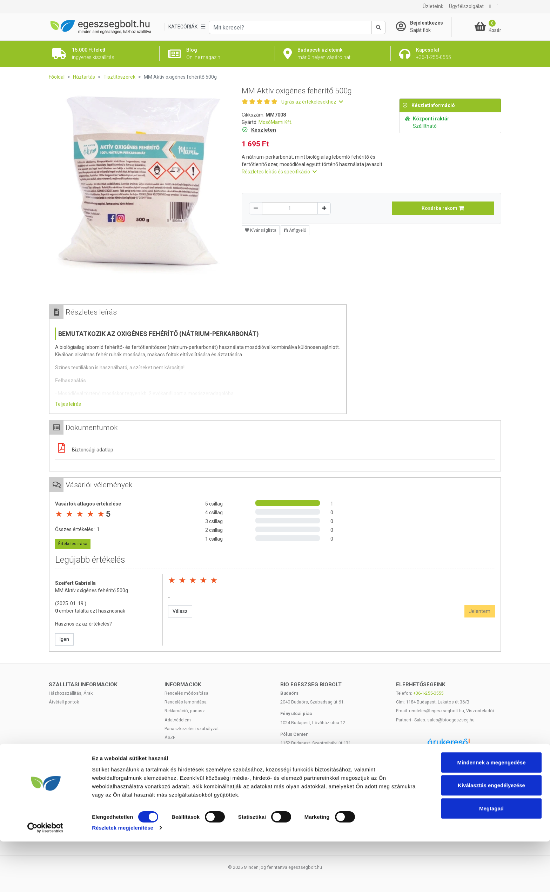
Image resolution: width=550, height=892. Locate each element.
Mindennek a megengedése (491, 812)
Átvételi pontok (64, 702)
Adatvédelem (178, 719)
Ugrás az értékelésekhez (312, 102)
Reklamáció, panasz (185, 710)
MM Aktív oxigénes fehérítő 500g (91, 590)
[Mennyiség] (290, 208)
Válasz (180, 611)
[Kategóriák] (187, 27)
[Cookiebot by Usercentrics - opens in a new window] (45, 878)
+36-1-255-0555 (428, 693)
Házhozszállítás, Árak (71, 693)
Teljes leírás (68, 404)
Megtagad (491, 858)
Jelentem (479, 611)
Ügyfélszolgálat (466, 6)
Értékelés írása (72, 543)
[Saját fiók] (423, 26)
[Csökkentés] (255, 208)
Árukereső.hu (448, 755)
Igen (64, 639)
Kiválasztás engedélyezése (491, 836)
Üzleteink (433, 6)
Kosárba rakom (443, 208)
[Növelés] (324, 208)
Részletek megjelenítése (122, 878)
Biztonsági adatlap (84, 449)
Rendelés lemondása (186, 702)
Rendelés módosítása (186, 693)
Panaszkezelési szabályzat (192, 728)
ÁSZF (170, 737)
